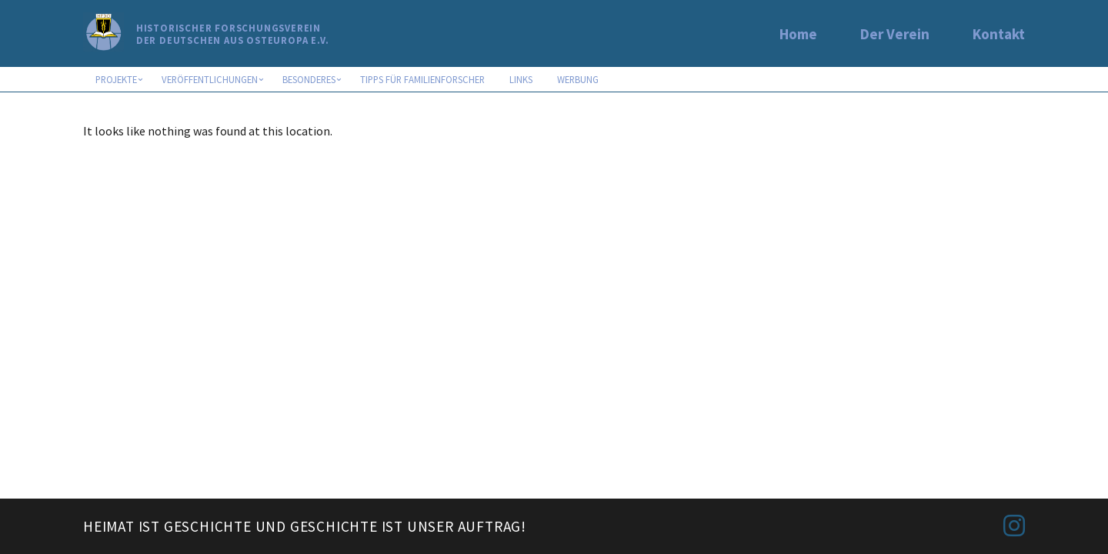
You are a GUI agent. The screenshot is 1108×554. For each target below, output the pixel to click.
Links (520, 79)
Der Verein (894, 34)
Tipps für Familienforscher (422, 79)
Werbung (578, 79)
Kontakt (999, 34)
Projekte (116, 79)
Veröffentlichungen (210, 79)
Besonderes (308, 79)
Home (798, 34)
